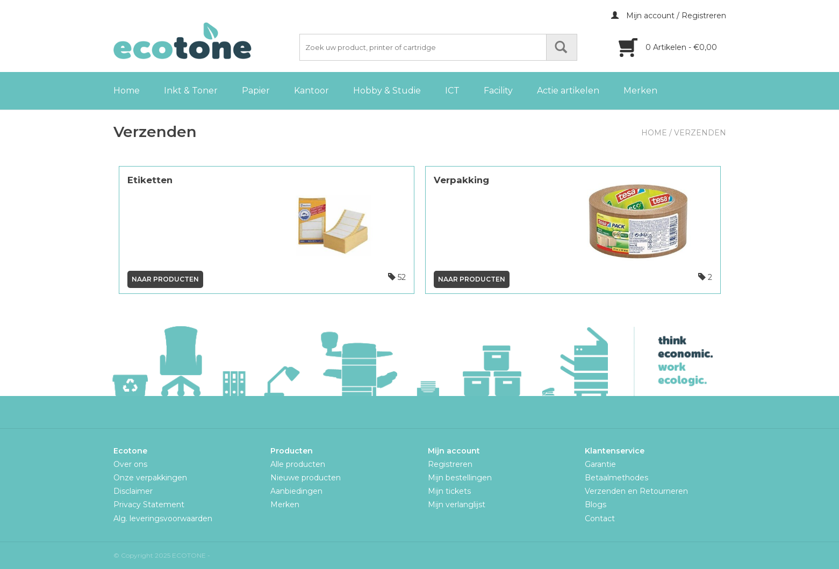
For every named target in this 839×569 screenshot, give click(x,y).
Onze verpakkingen (150, 477)
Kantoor (311, 90)
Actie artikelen (568, 90)
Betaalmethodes (616, 477)
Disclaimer (133, 491)
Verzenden (700, 133)
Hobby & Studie (387, 90)
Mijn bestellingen (460, 477)
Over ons (130, 464)
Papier (256, 90)
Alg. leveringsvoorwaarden (162, 518)
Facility (498, 90)
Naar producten (165, 279)
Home (126, 90)
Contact (600, 518)
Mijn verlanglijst (456, 504)
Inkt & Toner (191, 90)
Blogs (595, 504)
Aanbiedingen (296, 491)
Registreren (450, 464)
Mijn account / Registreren (668, 15)
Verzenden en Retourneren (636, 491)
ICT (452, 90)
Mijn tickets (449, 491)
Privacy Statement (148, 504)
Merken (640, 90)
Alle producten (297, 464)
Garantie (600, 464)
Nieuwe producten (305, 477)
